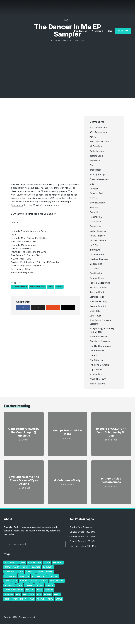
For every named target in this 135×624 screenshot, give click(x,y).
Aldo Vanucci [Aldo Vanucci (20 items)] (11, 562)
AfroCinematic (19, 287)
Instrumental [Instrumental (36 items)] (56, 581)
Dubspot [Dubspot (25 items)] (30, 572)
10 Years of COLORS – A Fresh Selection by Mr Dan (111, 432)
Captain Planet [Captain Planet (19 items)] (12, 567)
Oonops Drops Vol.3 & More (67, 432)
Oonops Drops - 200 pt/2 (82, 532)
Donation (122, 31)
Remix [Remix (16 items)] (57, 594)
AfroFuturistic (37, 287)
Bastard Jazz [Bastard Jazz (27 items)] (34, 562)
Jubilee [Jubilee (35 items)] (28, 585)
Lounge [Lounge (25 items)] (39, 585)
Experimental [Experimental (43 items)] (38, 576)
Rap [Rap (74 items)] (39, 594)
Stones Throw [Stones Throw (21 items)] (19, 599)
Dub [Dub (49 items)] (21, 572)
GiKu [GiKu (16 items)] (15, 581)
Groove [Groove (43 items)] (23, 581)
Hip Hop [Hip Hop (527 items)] (34, 581)
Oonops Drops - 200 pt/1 (82, 541)
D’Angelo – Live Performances (111, 480)
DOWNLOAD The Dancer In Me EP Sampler (33, 213)
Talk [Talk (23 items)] (32, 599)
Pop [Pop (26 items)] (18, 594)
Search (62, 544)
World (59, 287)
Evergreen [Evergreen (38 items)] (24, 576)
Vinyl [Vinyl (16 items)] (50, 599)
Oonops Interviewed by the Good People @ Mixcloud (23, 432)
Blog (110, 31)
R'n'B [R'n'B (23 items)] (32, 594)
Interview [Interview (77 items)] (9, 585)
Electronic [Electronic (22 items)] (10, 576)
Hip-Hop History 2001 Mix (82, 546)
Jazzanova (17, 205)
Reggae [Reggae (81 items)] (47, 594)
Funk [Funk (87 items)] (7, 581)
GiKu (50, 287)
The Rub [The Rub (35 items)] (40, 599)
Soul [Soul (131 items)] (7, 599)
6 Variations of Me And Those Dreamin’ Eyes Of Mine (24, 480)
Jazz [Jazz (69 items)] (20, 585)
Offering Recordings (40, 201)
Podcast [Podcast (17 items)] (9, 594)
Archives (96, 31)
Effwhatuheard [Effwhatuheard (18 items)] (45, 572)
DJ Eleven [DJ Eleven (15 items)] (47, 567)
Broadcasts (79, 31)
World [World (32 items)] (59, 599)
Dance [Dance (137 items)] (25, 567)
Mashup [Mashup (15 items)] (49, 585)
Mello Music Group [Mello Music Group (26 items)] (14, 590)
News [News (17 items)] (39, 590)
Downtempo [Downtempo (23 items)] (10, 572)
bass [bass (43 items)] (23, 562)
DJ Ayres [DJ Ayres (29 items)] (36, 567)
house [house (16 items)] (44, 581)
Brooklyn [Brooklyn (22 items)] (57, 562)
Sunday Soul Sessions (80, 527)
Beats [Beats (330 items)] (47, 562)
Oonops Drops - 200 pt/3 (82, 536)
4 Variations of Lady (67, 480)
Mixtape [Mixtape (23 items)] (30, 590)
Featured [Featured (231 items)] (53, 576)
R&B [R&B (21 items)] (24, 594)
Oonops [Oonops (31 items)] (49, 590)
